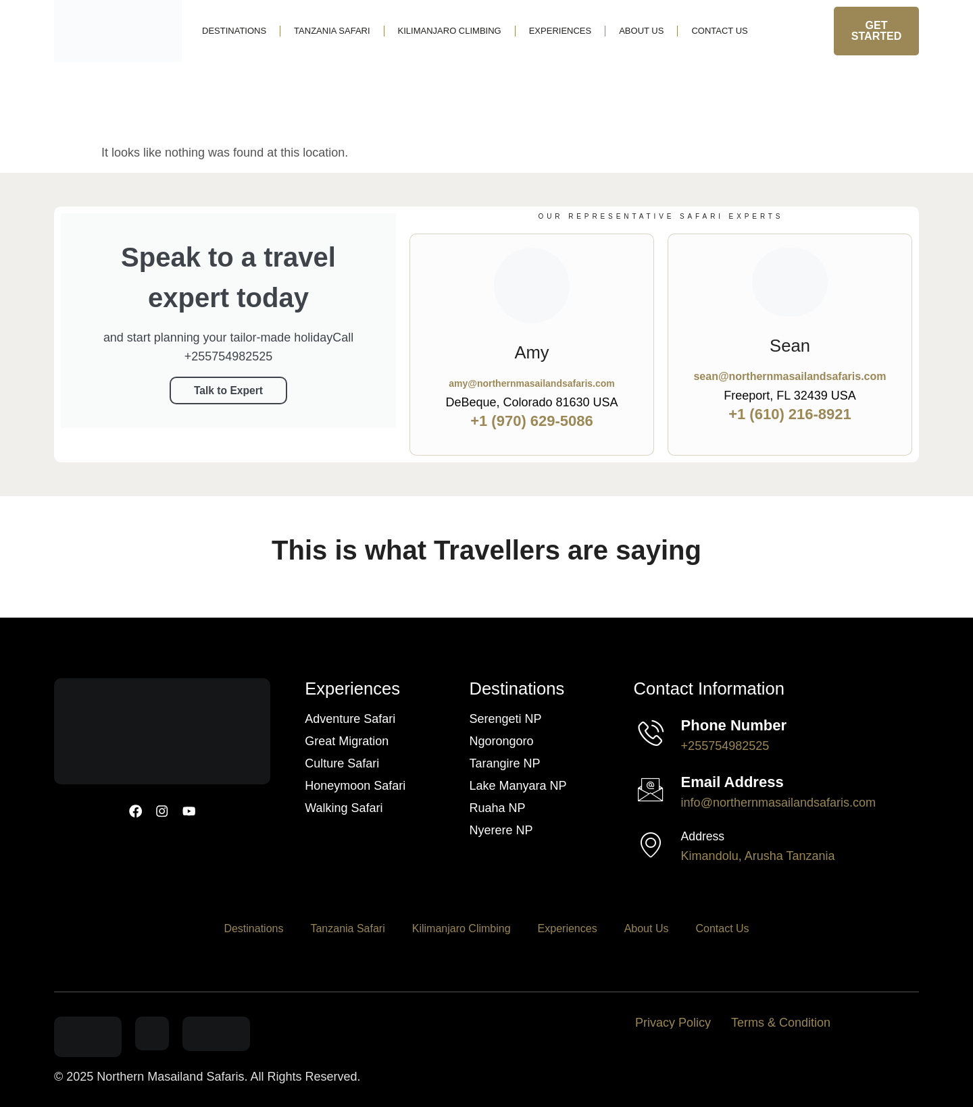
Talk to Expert (228, 390)
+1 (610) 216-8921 (789, 414)
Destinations (234, 31)
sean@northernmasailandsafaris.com (789, 376)
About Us (641, 31)
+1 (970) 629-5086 (531, 420)
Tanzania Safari (332, 31)
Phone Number (734, 725)
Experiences (560, 31)
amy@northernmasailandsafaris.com (532, 383)
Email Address (732, 782)
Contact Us (719, 31)
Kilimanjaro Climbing (449, 31)
